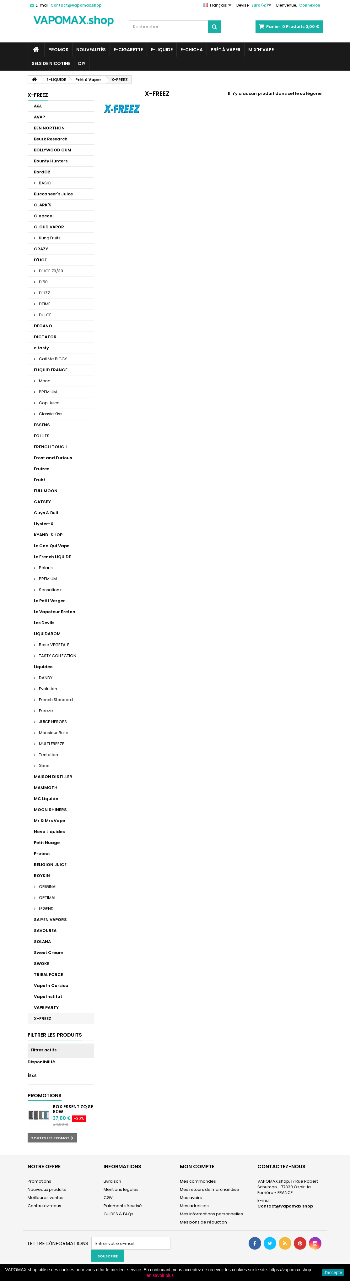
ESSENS (42, 425)
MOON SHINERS (50, 810)
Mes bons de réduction (203, 1222)
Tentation (48, 755)
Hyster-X (43, 524)
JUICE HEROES (52, 722)
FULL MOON (45, 491)
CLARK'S (42, 205)
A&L (38, 106)
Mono (44, 381)
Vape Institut (48, 997)
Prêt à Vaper (225, 49)
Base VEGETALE (53, 645)
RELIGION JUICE (50, 865)
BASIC (44, 183)
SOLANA (42, 942)
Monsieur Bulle (53, 733)
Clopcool (44, 216)
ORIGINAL (47, 887)
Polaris (45, 568)
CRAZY (41, 249)
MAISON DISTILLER (53, 777)
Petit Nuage (47, 843)
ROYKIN (42, 876)
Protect (42, 854)
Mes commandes (198, 1181)
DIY (81, 63)
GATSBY (42, 502)
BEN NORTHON (49, 128)
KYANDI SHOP (48, 535)
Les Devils (44, 623)
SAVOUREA (45, 931)
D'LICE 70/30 (50, 271)
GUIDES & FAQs (118, 1214)
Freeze (45, 711)
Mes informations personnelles (211, 1214)
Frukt (39, 480)
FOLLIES (42, 436)
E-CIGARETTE (128, 49)
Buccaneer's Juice (53, 194)
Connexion (309, 5)
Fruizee (41, 469)
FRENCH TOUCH (50, 447)
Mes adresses (194, 1206)
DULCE (44, 315)
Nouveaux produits (47, 1189)
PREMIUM (47, 392)
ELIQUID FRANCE (50, 370)
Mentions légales (121, 1189)
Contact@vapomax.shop (285, 1206)
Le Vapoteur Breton (54, 612)
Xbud (44, 766)
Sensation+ (50, 590)
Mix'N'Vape (261, 49)
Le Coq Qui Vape (51, 546)
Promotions (45, 1095)
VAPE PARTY (46, 1008)
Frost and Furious (53, 458)
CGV (108, 1198)
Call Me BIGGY (52, 359)
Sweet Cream (48, 953)
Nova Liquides (49, 832)
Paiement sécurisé (123, 1206)
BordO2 (42, 172)
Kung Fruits (49, 238)
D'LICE (40, 260)
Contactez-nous (44, 1206)
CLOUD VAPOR (49, 227)
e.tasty (41, 348)
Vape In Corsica (51, 986)
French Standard (55, 700)
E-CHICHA (191, 49)
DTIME (44, 304)
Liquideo (43, 667)
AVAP (39, 117)
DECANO (43, 326)
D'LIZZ (44, 293)
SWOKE (41, 964)
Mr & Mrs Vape (49, 821)
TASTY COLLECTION (57, 656)
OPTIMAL (47, 898)
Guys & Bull (46, 513)
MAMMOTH (45, 788)
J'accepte (333, 1272)
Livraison (112, 1181)
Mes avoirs (191, 1198)
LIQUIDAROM (47, 634)
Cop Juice (49, 403)
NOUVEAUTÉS (91, 49)
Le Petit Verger (49, 601)
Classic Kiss (50, 414)
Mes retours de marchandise (209, 1189)
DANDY (45, 678)
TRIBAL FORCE (48, 975)
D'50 (43, 282)
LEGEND (46, 909)
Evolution (47, 689)
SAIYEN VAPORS (50, 920)
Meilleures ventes (45, 1198)
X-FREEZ (42, 1019)
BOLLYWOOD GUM (52, 150)
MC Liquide (46, 799)
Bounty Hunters (50, 161)
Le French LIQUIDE (52, 557)
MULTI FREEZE (51, 744)
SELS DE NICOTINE (51, 63)
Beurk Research (50, 139)
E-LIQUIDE (162, 49)
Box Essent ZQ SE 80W (73, 1109)
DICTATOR (45, 337)
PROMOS (58, 49)
